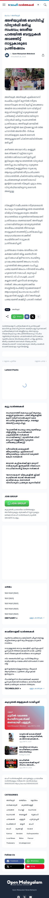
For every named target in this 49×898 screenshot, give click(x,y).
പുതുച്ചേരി (34, 819)
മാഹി (31, 824)
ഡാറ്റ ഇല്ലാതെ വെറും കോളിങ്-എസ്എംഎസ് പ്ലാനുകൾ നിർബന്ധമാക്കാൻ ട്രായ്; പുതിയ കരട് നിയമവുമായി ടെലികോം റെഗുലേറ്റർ (24, 651)
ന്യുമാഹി (35, 814)
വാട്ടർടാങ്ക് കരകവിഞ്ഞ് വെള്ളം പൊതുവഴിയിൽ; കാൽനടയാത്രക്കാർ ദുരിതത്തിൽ (31, 736)
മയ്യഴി (22, 824)
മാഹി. (8, 829)
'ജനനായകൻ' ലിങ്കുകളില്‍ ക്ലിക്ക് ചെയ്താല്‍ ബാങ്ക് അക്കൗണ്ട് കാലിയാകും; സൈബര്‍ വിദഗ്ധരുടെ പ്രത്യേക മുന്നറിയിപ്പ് (23, 479)
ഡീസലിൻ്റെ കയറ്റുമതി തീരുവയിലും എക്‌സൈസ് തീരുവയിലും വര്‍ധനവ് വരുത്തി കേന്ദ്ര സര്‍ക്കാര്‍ (22, 453)
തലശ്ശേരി (23, 814)
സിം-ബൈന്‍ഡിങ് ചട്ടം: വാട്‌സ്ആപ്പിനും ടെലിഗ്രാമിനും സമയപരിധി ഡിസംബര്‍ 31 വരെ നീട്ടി (24, 661)
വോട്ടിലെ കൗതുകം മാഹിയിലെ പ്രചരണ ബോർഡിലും (28, 749)
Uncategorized (24, 843)
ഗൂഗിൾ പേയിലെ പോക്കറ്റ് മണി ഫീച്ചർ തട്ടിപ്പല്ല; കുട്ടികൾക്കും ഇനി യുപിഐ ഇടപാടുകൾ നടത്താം (24, 640)
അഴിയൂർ (15, 16)
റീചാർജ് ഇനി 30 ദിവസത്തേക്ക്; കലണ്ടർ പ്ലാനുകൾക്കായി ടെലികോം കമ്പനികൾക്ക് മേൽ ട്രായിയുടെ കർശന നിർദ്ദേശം (23, 682)
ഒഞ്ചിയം (23, 800)
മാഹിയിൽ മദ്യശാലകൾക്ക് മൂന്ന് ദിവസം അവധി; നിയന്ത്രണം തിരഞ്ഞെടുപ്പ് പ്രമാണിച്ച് (31, 762)
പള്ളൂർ (22, 819)
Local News (10, 838)
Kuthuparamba (33, 833)
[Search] (45, 4)
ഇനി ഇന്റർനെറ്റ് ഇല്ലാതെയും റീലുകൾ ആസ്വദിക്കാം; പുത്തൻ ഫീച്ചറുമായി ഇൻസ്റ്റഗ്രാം (21, 672)
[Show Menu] (4, 4)
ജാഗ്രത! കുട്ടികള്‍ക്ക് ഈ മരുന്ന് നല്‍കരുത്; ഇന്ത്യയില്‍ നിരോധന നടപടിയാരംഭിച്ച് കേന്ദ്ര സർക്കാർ (23, 466)
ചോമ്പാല (32, 810)
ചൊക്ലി (21, 810)
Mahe (21, 838)
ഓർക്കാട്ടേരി (11, 805)
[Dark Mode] (39, 4)
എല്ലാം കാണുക (35, 618)
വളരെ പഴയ (40, 361)
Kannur (9, 833)
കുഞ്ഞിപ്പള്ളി (27, 805)
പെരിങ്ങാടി (11, 824)
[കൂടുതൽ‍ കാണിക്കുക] (38, 316)
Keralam (19, 833)
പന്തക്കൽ (10, 819)
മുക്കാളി (19, 829)
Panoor (30, 838)
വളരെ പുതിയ (10, 361)
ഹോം (7, 16)
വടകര (30, 829)
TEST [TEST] (9, 598)
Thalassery (10, 843)
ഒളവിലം (34, 800)
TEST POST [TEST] (11, 593)
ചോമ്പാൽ (10, 814)
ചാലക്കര (10, 810)
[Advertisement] (24, 552)
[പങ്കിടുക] (42, 55)
